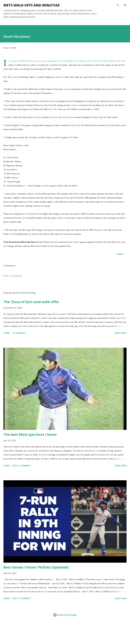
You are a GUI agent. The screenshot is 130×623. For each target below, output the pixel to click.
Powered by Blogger (65, 615)
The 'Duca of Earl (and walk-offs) (31, 301)
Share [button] (120, 254)
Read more (121, 333)
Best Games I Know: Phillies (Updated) (36, 567)
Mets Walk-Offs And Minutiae (31, 5)
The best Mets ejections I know (30, 434)
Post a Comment (12, 275)
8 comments (19, 333)
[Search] (118, 5)
